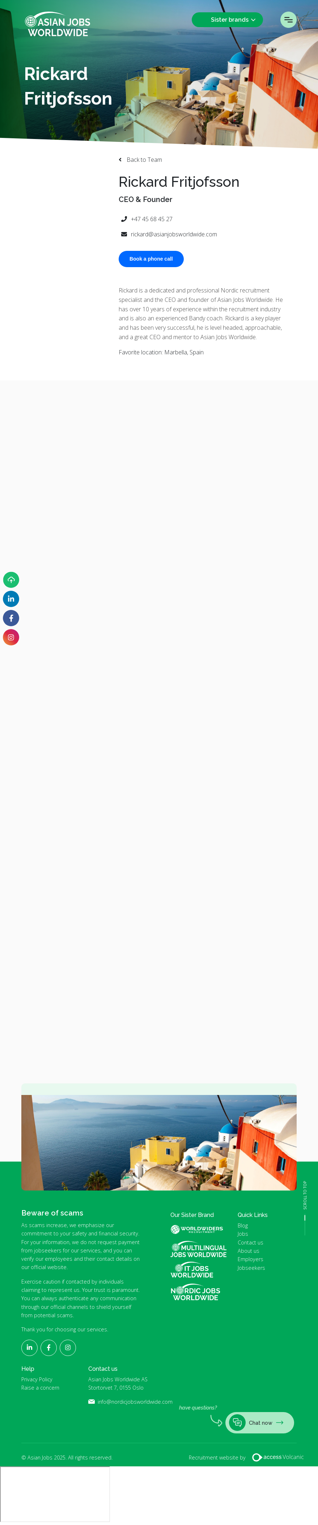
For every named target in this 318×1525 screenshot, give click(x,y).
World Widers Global (201, 1229)
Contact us (250, 1242)
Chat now (256, 1422)
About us (248, 1250)
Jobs (243, 1233)
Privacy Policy (36, 1379)
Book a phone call (151, 259)
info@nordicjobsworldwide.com (135, 1401)
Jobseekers (251, 1267)
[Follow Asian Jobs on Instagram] (11, 637)
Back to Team (143, 160)
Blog (243, 1225)
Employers (250, 1259)
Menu (288, 20)
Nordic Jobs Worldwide (196, 1292)
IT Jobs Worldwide (198, 1269)
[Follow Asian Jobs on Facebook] (11, 618)
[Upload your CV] (11, 580)
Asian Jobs (57, 24)
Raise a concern (40, 1387)
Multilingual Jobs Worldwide (198, 1249)
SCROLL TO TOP (305, 1195)
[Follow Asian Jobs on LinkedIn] (11, 599)
